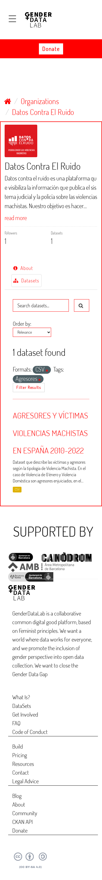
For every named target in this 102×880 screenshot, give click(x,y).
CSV (17, 490)
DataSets (21, 705)
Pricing (19, 755)
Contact (20, 772)
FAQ (16, 723)
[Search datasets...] (41, 305)
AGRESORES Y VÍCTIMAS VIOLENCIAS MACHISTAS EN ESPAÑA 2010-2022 (50, 432)
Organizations (40, 101)
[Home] (7, 101)
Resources (23, 763)
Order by (21, 323)
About (23, 268)
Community (24, 813)
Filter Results (28, 387)
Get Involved (25, 714)
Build (17, 746)
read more (16, 217)
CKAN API (22, 821)
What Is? (21, 697)
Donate (51, 48)
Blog (16, 795)
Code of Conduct (30, 731)
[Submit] (81, 305)
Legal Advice (25, 781)
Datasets (26, 280)
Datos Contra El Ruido (43, 112)
